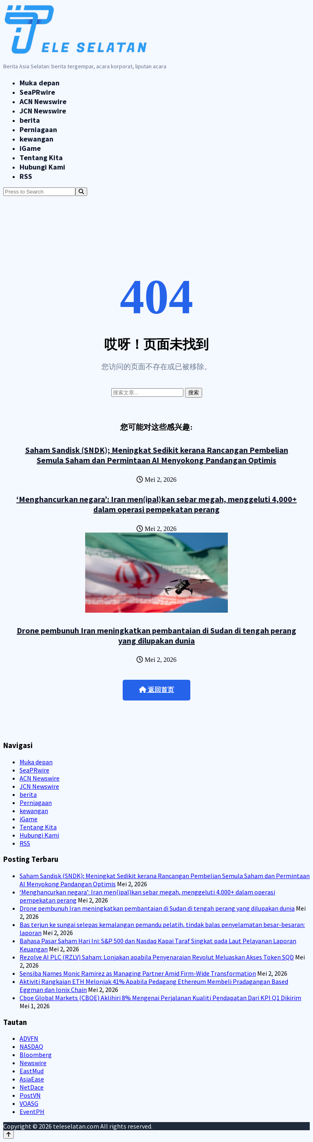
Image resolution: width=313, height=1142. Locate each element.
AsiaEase (32, 1079)
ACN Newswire (43, 101)
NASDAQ (31, 1046)
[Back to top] (8, 1134)
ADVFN (29, 1038)
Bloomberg (36, 1055)
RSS (26, 176)
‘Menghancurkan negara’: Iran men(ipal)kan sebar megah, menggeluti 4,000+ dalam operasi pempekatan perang (156, 504)
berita (30, 120)
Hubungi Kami (42, 167)
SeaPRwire (37, 92)
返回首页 (156, 689)
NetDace (32, 1087)
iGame (30, 148)
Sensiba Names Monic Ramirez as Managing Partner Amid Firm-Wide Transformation (138, 973)
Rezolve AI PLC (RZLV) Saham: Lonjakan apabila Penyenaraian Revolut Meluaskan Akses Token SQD (157, 957)
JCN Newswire (43, 110)
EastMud (32, 1071)
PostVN (30, 1095)
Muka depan (40, 82)
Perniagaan (38, 129)
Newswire (33, 1063)
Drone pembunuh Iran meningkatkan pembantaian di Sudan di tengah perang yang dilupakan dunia (156, 635)
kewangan (36, 139)
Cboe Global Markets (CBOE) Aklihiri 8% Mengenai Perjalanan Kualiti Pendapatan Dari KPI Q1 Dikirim (160, 998)
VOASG (29, 1103)
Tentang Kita (41, 157)
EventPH (32, 1111)
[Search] (81, 191)
